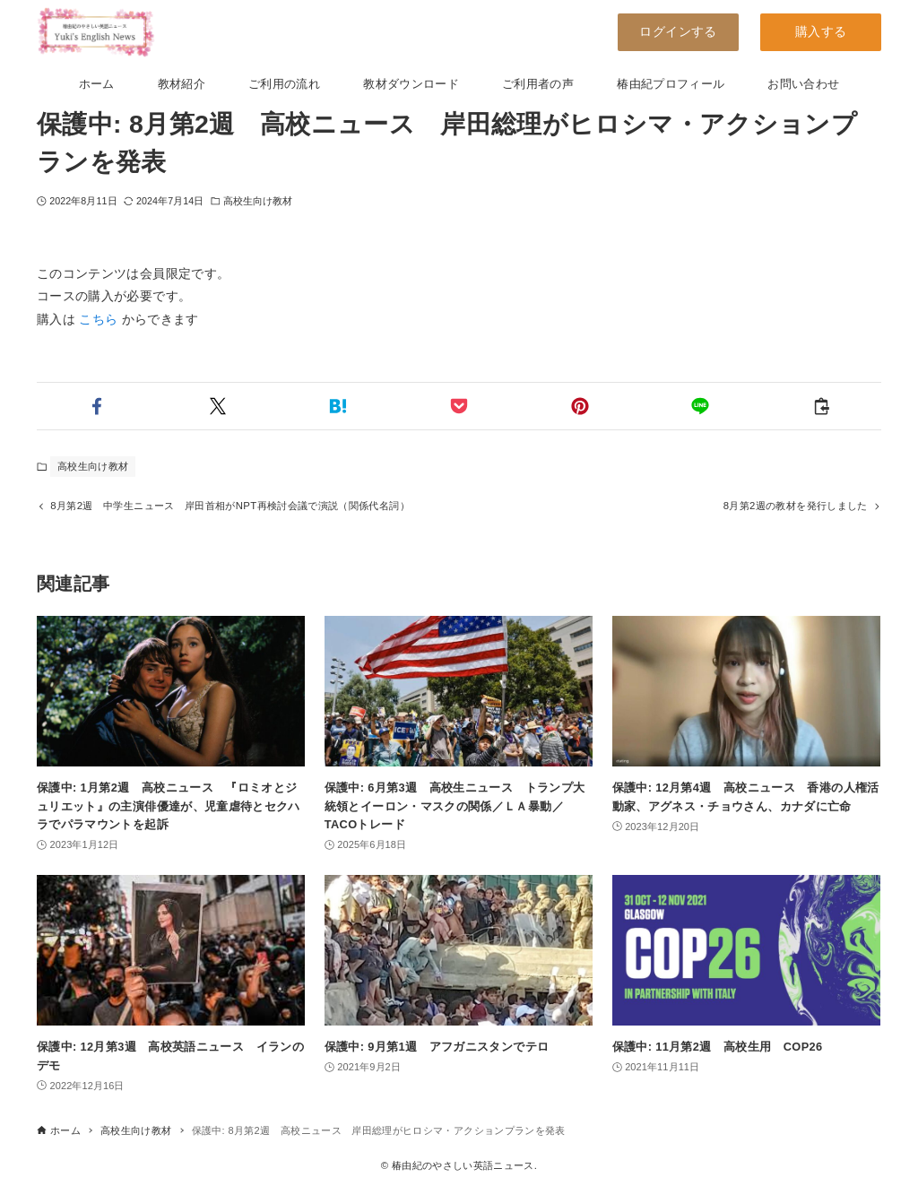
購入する (820, 31)
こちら (98, 319)
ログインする (677, 31)
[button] (97, 406)
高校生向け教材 (258, 200)
